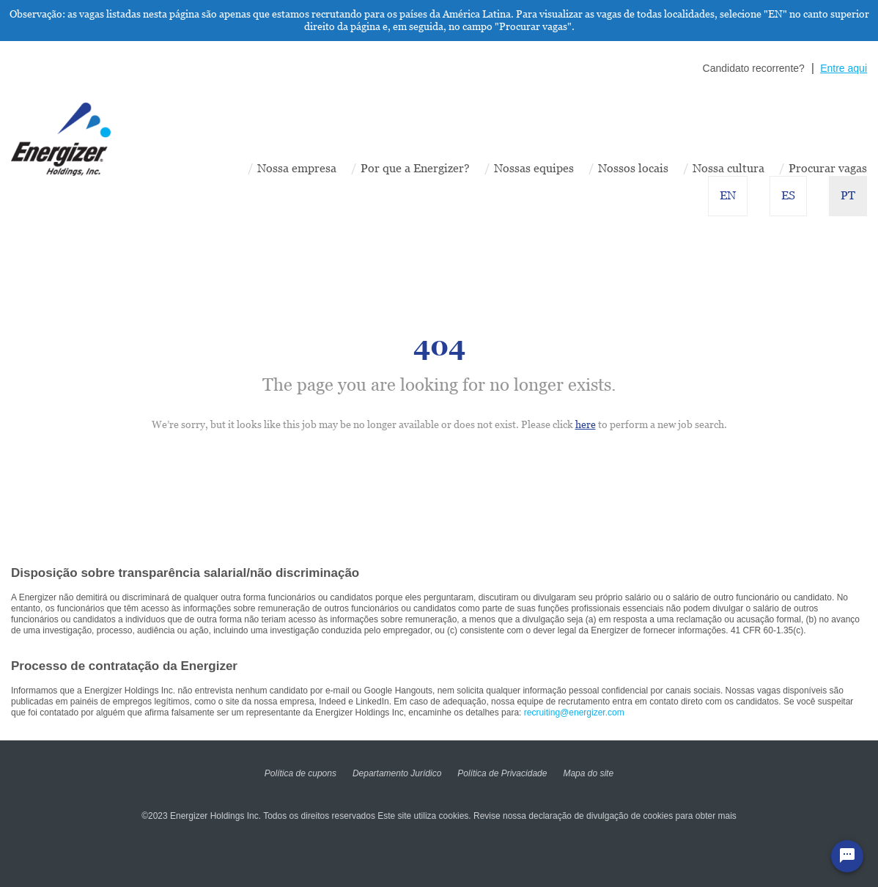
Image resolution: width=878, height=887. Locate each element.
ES (788, 195)
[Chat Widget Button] (847, 856)
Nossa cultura (728, 168)
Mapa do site (588, 773)
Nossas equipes (534, 168)
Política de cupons (300, 773)
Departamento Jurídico (397, 773)
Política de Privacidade (502, 773)
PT (848, 195)
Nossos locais (633, 168)
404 (439, 346)
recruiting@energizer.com (574, 712)
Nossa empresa (296, 168)
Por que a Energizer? (415, 168)
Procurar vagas (828, 168)
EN (728, 195)
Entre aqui (843, 68)
